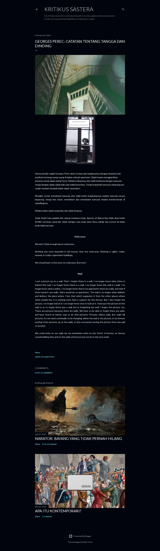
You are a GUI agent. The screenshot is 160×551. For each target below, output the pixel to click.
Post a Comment (44, 373)
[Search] (123, 9)
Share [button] (37, 352)
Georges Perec (47, 357)
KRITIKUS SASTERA (68, 9)
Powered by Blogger (80, 536)
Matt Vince (87, 542)
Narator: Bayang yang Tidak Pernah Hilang (78, 438)
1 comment (47, 516)
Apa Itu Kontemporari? (58, 511)
